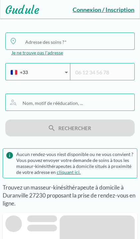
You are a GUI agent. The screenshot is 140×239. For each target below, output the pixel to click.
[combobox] (77, 42)
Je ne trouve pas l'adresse (37, 52)
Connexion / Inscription (103, 9)
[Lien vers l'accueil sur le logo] (19, 9)
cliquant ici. (69, 172)
